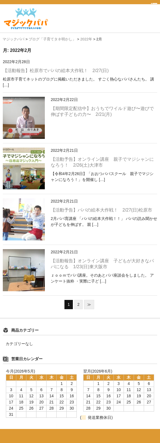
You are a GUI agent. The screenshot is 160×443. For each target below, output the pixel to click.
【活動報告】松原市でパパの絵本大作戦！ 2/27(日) (56, 70)
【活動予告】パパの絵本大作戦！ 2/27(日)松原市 (101, 210)
